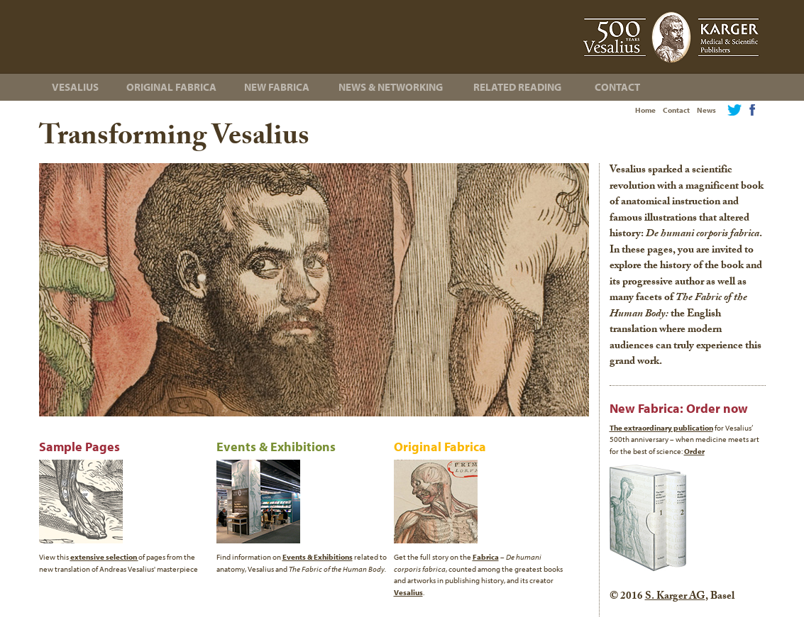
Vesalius (75, 87)
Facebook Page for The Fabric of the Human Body (752, 110)
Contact (676, 110)
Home (645, 110)
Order (694, 451)
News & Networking (390, 87)
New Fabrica (276, 87)
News (706, 110)
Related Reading (517, 87)
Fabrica (486, 557)
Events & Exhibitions (317, 557)
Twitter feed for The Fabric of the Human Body (734, 110)
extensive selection (104, 557)
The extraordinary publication (661, 428)
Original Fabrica (171, 87)
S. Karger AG (675, 597)
